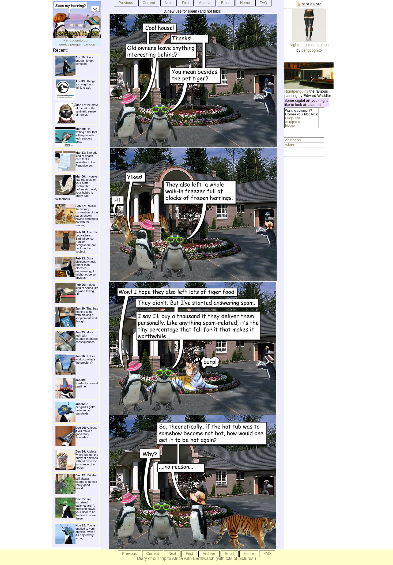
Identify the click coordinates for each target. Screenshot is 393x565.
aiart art (314, 105)
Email (225, 3)
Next (168, 3)
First (185, 3)
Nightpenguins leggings (309, 45)
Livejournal (293, 118)
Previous (125, 3)
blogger (290, 125)
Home (245, 3)
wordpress (292, 122)
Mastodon (292, 140)
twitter (289, 145)
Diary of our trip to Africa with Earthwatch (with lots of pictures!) (196, 558)
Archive (205, 3)
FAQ (263, 3)
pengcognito (311, 50)
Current (149, 3)
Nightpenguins (296, 91)
